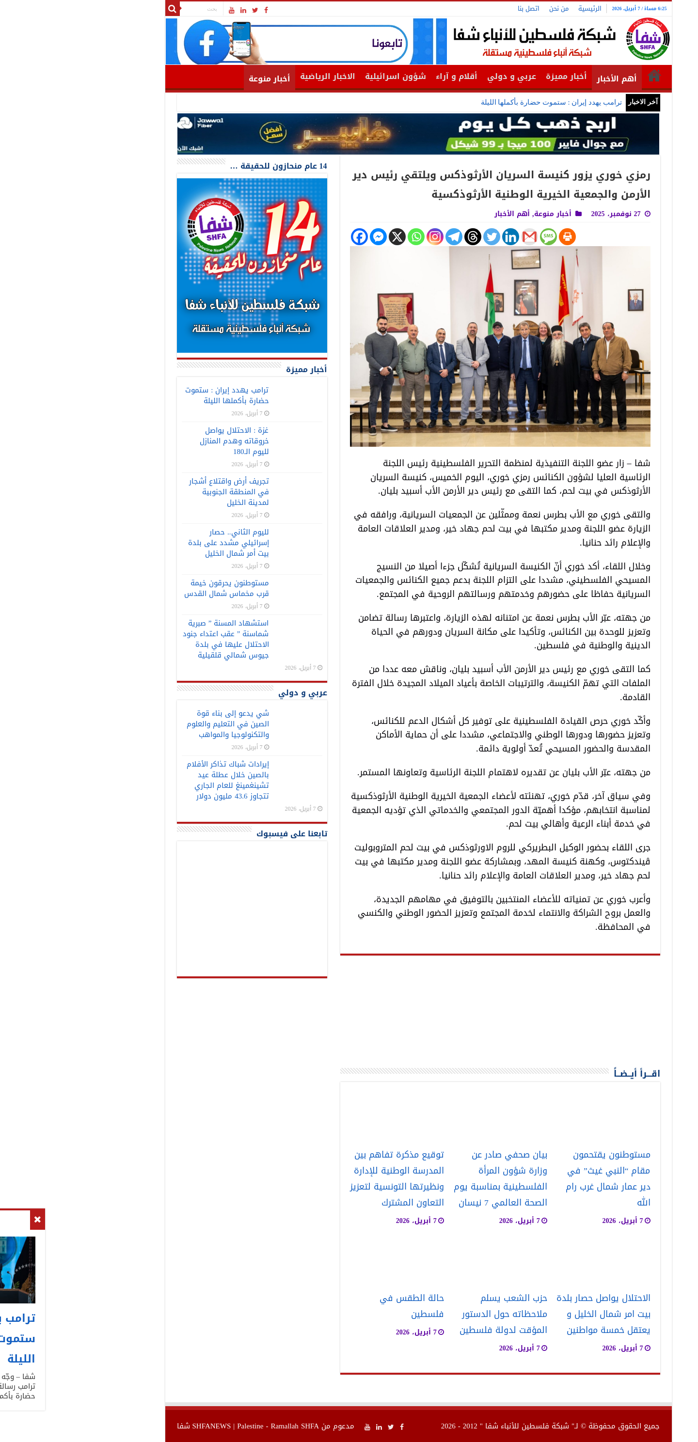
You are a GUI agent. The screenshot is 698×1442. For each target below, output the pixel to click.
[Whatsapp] (346, 236)
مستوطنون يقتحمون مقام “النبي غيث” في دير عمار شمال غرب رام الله (538, 1179)
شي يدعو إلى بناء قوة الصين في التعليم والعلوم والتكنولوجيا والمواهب (158, 723)
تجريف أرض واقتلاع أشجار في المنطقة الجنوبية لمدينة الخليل (160, 491)
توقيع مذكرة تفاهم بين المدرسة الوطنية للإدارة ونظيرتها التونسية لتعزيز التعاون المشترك (328, 1179)
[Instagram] (365, 236)
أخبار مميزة (497, 76)
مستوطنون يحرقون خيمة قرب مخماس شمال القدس (157, 588)
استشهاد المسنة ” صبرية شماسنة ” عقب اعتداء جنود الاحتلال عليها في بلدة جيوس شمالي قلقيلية (156, 639)
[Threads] (403, 236)
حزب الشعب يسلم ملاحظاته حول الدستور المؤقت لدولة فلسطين (434, 1314)
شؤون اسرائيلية (326, 76)
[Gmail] (460, 236)
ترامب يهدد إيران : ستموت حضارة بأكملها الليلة (482, 102)
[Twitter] (422, 236)
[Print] (498, 236)
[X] (327, 236)
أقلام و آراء (387, 76)
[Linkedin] (441, 236)
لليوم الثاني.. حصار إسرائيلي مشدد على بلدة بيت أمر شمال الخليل (159, 542)
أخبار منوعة (200, 78)
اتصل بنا (459, 8)
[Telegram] (384, 236)
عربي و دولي (442, 76)
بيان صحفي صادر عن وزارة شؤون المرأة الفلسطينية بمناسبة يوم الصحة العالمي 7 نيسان (431, 1179)
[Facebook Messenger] (309, 236)
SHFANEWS (142, 1426)
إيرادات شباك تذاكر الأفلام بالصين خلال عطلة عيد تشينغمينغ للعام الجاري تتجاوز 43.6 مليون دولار (158, 780)
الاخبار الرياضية (258, 76)
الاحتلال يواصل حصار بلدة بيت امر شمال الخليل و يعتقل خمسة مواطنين (534, 1314)
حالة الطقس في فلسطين (342, 1306)
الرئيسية (520, 8)
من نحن (489, 8)
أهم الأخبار (547, 78)
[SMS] (479, 236)
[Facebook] (290, 236)
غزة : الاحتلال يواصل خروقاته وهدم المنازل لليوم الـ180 (165, 440)
